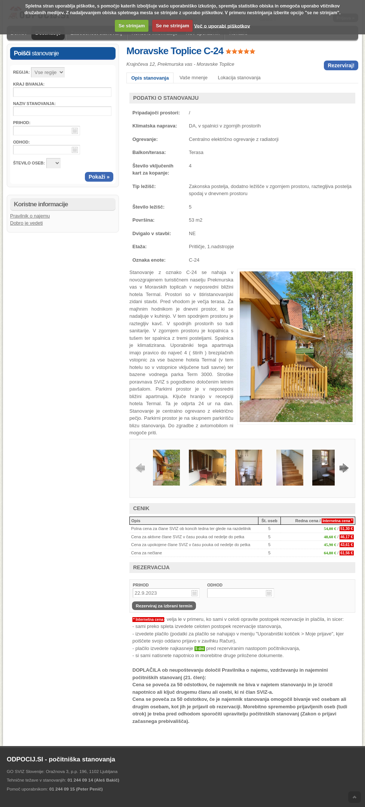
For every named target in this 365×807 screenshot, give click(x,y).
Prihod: (21, 122)
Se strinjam (132, 25)
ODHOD (215, 585)
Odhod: (21, 142)
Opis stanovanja (150, 78)
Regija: (21, 72)
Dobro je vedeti (26, 223)
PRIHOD (141, 585)
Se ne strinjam (172, 25)
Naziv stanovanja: (34, 103)
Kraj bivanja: (29, 84)
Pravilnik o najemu (30, 216)
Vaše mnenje (194, 77)
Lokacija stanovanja (239, 77)
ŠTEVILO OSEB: (29, 163)
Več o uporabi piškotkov (222, 25)
